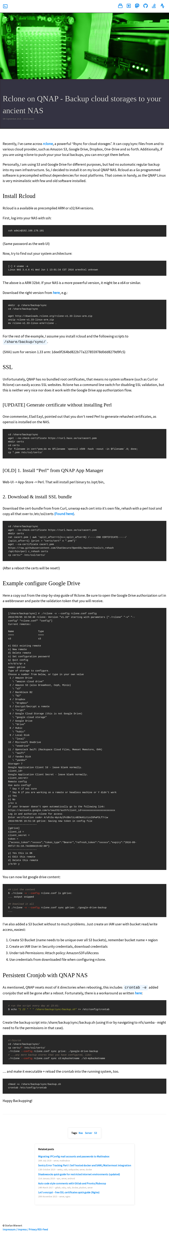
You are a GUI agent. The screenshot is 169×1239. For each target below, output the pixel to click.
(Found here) (64, 513)
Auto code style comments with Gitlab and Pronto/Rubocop (72, 1183)
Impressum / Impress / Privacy (20, 1229)
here (56, 292)
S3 (95, 1132)
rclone (48, 143)
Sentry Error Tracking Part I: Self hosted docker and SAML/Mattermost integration (84, 1165)
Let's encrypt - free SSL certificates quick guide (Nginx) (68, 1192)
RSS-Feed (42, 1229)
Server (88, 1132)
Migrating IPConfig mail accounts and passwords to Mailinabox (73, 1156)
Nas (81, 1132)
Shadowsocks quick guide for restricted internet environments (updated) (79, 1174)
